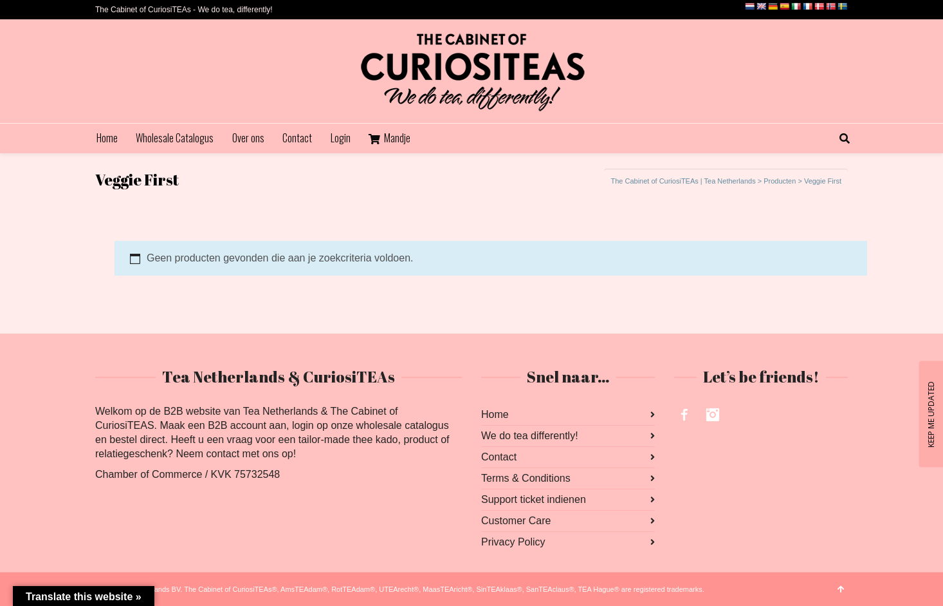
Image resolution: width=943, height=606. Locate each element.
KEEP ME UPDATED (930, 414)
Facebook (684, 414)
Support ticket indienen (533, 499)
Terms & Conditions (526, 478)
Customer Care (516, 520)
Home (495, 414)
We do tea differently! (529, 435)
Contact (499, 456)
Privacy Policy (513, 541)
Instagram (712, 414)
